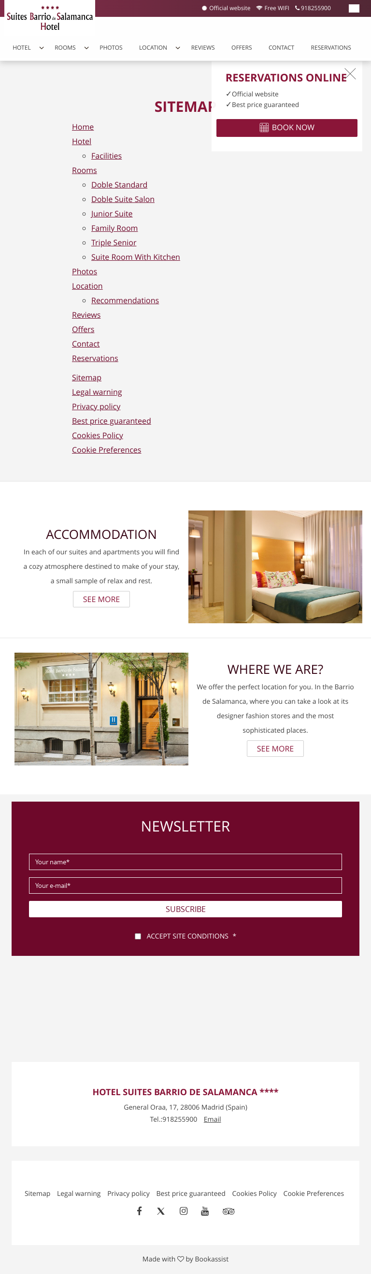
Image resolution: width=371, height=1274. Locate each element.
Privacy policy (96, 406)
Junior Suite (112, 213)
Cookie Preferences (106, 449)
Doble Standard (119, 184)
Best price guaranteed (111, 421)
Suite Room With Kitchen (135, 257)
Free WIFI (272, 8)
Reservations (331, 48)
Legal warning (97, 392)
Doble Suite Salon (123, 199)
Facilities (106, 155)
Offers (241, 48)
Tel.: (174, 1119)
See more (101, 599)
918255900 (313, 8)
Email (212, 1119)
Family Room (114, 228)
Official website (226, 8)
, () (185, 1107)
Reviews (203, 48)
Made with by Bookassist (185, 1259)
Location (153, 48)
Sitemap (86, 377)
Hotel (21, 48)
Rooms (65, 48)
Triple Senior (113, 242)
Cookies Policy (97, 435)
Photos (111, 48)
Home (83, 126)
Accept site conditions (187, 936)
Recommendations (125, 300)
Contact (281, 48)
